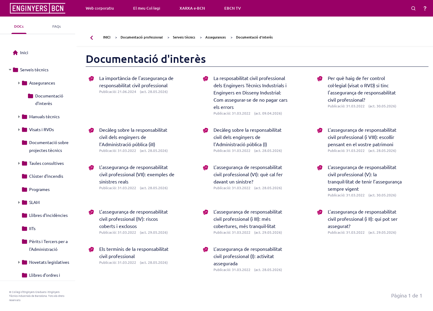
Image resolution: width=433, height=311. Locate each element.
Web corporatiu (100, 8)
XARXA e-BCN (192, 8)
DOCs (18, 26)
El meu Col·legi (146, 8)
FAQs (56, 26)
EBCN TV (232, 8)
